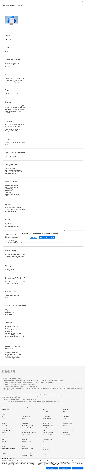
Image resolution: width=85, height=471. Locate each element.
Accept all (77, 468)
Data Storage (25, 423)
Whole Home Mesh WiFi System (29, 432)
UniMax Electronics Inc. (48, 427)
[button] (2, 2)
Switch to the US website (47, 237)
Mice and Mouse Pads (26, 441)
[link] (42, 1)
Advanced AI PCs (67, 421)
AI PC (64, 418)
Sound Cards (25, 418)
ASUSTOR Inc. (46, 423)
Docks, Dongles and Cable (28, 455)
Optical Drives (25, 421)
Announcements (46, 416)
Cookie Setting (52, 468)
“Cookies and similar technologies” (68, 464)
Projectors (4, 434)
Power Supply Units (26, 416)
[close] (64, 230)
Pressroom (45, 421)
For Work (4, 421)
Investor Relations (47, 418)
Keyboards (24, 439)
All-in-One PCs (5, 437)
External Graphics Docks (27, 425)
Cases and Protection (26, 450)
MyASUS (45, 454)
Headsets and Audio (26, 444)
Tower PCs (4, 439)
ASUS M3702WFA (37, 407)
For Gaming (4, 428)
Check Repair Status (47, 434)
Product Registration (47, 439)
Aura (64, 437)
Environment (66, 414)
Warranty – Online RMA (48, 432)
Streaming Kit (25, 446)
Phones (3, 414)
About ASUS (45, 411)
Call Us (44, 443)
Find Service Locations (48, 437)
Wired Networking (26, 434)
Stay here (33, 237)
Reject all (64, 468)
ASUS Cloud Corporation (48, 425)
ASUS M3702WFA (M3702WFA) (12, 6)
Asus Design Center (67, 423)
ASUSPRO (65, 425)
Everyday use (28, 407)
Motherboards (5, 451)
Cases (23, 411)
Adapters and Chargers (27, 453)
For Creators (4, 423)
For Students (4, 425)
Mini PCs (3, 446)
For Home (4, 418)
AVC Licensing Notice (68, 430)
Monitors (4, 432)
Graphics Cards (5, 453)
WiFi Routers (25, 430)
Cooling (23, 414)
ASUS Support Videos (47, 452)
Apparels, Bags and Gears (27, 448)
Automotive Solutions (68, 427)
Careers (44, 414)
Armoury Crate (66, 434)
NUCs (3, 444)
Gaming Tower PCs (6, 441)
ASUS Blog (65, 432)
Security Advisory (46, 449)
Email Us (44, 441)
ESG (64, 411)
